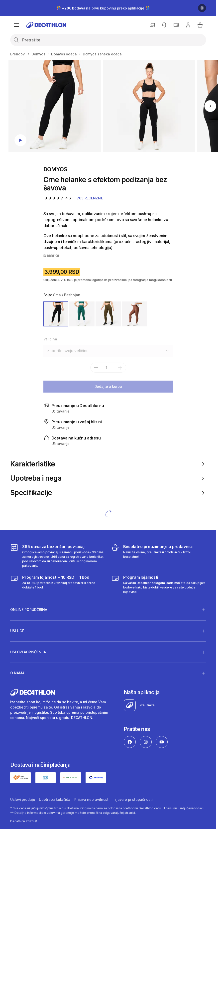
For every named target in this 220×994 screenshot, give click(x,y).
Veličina (50, 339)
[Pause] (202, 8)
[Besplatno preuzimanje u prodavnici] (158, 556)
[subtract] (96, 368)
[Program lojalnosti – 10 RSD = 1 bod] (57, 584)
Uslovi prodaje (22, 799)
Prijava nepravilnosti (92, 799)
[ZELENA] (82, 314)
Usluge (17, 631)
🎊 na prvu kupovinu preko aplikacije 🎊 (103, 8)
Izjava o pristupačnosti (133, 799)
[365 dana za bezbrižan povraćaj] (57, 556)
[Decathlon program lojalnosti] (158, 584)
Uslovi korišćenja (28, 652)
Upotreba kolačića (54, 799)
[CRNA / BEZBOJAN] (56, 314)
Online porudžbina (28, 610)
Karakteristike (108, 464)
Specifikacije (108, 493)
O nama (17, 673)
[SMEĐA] (134, 314)
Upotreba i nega (108, 478)
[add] (120, 368)
